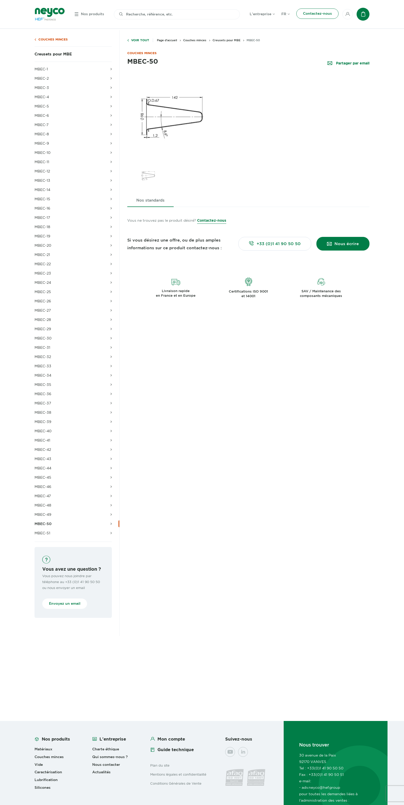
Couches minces (53, 39)
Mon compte (171, 739)
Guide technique (175, 749)
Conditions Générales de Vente (175, 783)
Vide (39, 764)
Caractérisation (48, 772)
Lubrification (46, 779)
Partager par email (352, 63)
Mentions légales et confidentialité (178, 774)
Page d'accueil (167, 40)
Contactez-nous (211, 220)
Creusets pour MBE (53, 54)
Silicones (42, 787)
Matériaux (43, 749)
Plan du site (160, 765)
